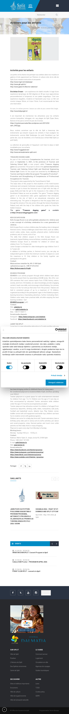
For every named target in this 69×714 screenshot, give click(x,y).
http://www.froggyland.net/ (19, 150)
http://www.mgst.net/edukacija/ (21, 82)
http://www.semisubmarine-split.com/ (23, 152)
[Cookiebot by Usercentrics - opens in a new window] (56, 329)
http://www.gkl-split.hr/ (18, 84)
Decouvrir (35, 28)
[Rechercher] (47, 15)
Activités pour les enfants (50, 28)
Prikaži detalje (56, 375)
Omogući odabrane (55, 382)
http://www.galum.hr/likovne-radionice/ (24, 87)
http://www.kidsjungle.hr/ (19, 111)
